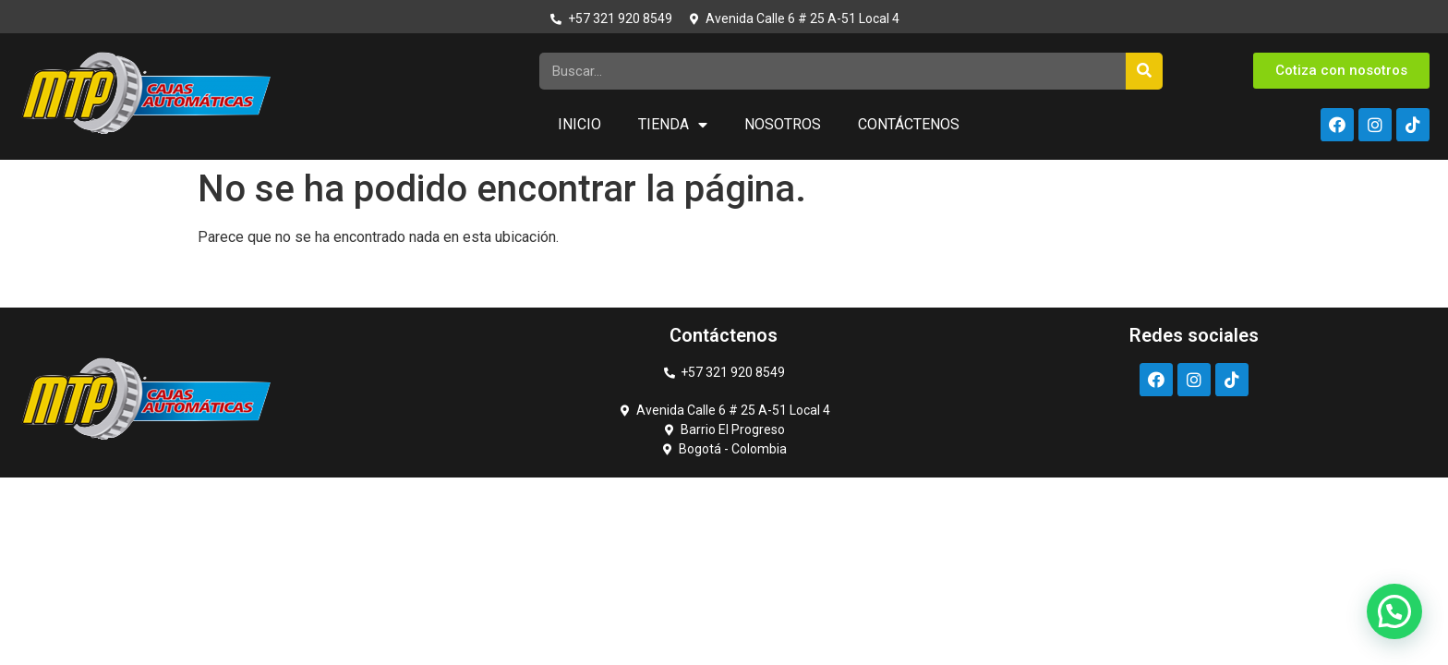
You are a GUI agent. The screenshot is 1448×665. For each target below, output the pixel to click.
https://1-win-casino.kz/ (42, 160)
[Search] (1144, 71)
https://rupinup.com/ (58, 160)
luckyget (22, 160)
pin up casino (30, 160)
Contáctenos (908, 124)
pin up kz (68, 160)
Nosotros (782, 124)
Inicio (579, 124)
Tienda (672, 124)
